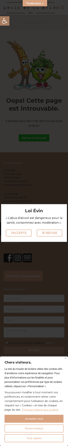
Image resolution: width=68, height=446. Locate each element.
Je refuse (49, 233)
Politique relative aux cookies (40, 409)
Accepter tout (34, 418)
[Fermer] (65, 358)
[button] (4, 21)
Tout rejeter (34, 438)
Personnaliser (34, 428)
